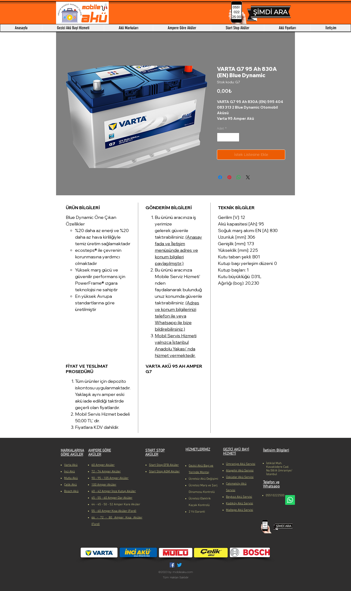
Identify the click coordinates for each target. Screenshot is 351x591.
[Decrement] (221, 137)
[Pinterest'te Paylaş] (229, 177)
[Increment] (236, 137)
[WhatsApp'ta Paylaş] (239, 177)
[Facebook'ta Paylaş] (220, 177)
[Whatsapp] (290, 500)
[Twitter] (179, 565)
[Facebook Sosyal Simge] (172, 565)
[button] (128, 27)
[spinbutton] (228, 137)
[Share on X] (248, 177)
